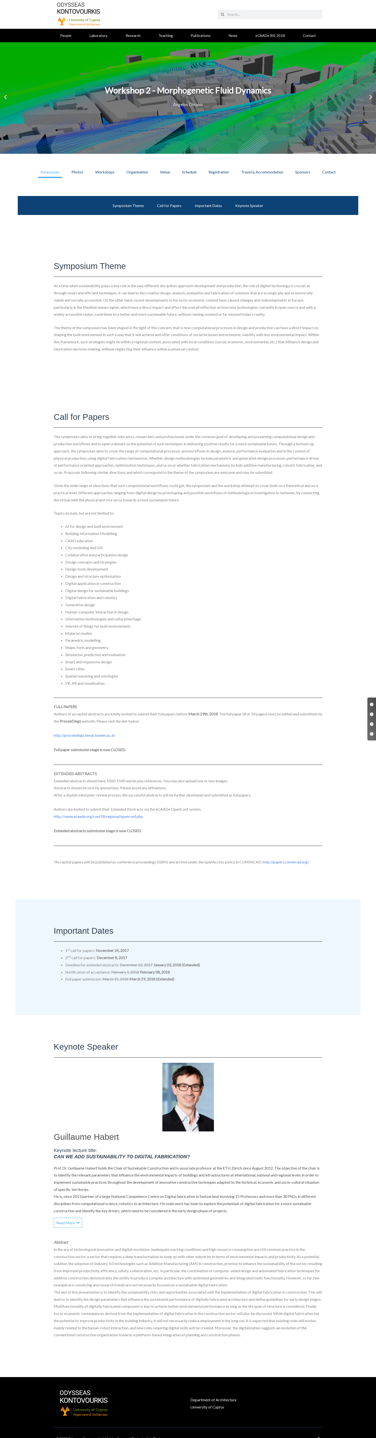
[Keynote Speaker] (372, 734)
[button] (5, 97)
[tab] (50, 172)
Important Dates (208, 205)
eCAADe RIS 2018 (270, 35)
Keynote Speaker (249, 205)
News (233, 35)
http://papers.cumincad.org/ (286, 862)
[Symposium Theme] (372, 704)
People (65, 35)
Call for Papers (169, 205)
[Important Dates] (372, 724)
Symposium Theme (128, 205)
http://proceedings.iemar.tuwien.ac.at (84, 735)
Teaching (166, 35)
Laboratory (98, 35)
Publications (201, 35)
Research (133, 35)
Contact (309, 35)
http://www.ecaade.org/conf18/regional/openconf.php (98, 816)
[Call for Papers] (372, 714)
